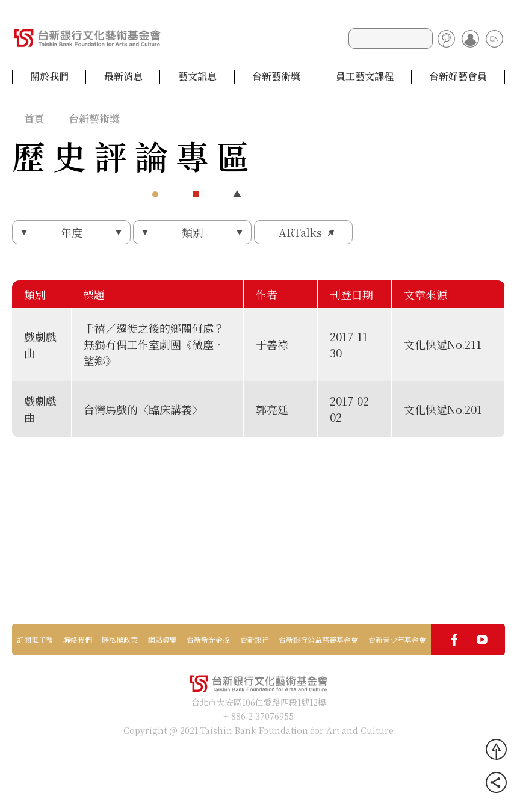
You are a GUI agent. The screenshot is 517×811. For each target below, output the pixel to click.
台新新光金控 (208, 639)
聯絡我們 (77, 639)
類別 (192, 232)
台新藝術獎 (276, 76)
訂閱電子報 (35, 639)
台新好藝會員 (458, 76)
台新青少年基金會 (397, 639)
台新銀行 (254, 639)
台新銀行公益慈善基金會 (318, 639)
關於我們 (49, 76)
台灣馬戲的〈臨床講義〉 (143, 409)
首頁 (34, 118)
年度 (71, 232)
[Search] (390, 38)
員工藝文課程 (365, 76)
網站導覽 (162, 639)
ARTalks (300, 232)
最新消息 (123, 76)
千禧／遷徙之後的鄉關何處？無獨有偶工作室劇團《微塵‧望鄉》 (154, 344)
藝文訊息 (197, 76)
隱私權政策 (120, 639)
